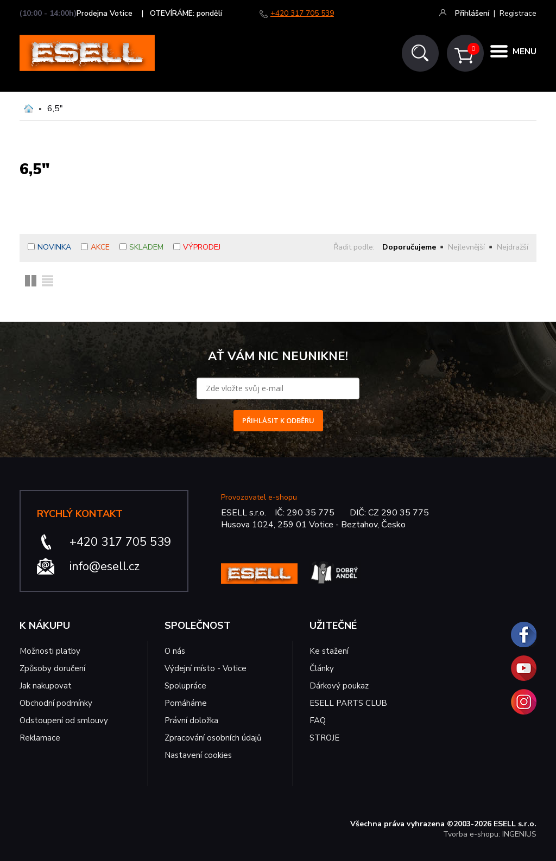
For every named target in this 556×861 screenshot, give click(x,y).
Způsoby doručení (52, 668)
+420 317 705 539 (302, 13)
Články (321, 668)
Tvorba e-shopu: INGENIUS (489, 834)
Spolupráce (185, 685)
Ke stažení (329, 651)
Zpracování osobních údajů (213, 737)
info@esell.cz (105, 566)
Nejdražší (512, 247)
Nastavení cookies (198, 755)
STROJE (324, 737)
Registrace (518, 13)
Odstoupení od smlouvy (64, 720)
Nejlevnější (466, 247)
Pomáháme (186, 703)
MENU (523, 53)
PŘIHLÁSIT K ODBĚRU (278, 420)
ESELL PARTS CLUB (348, 703)
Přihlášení (472, 13)
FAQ (317, 720)
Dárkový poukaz (339, 685)
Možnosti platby (50, 651)
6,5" (55, 108)
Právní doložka (191, 720)
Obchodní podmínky (56, 703)
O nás (175, 651)
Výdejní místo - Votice (206, 668)
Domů (28, 108)
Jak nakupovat (46, 685)
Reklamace (40, 737)
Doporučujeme (409, 247)
